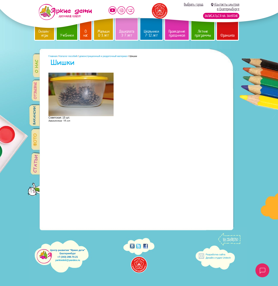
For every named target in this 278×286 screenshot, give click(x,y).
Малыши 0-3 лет (103, 33)
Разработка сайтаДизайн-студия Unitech (218, 256)
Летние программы (203, 33)
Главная (52, 56)
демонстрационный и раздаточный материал (103, 56)
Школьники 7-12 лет (151, 33)
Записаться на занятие (221, 16)
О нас (85, 33)
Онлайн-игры (44, 33)
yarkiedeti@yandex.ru (67, 260)
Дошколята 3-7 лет (126, 33)
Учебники (67, 35)
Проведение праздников (177, 33)
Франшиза (227, 35)
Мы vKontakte (130, 10)
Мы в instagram (121, 10)
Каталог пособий (68, 56)
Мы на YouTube (112, 10)
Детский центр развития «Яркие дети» (65, 12)
